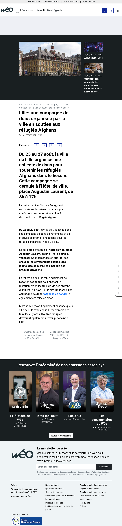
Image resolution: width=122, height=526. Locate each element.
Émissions (28, 10)
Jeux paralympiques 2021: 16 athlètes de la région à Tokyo (59, 335)
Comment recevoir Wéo (21, 496)
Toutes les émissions (61, 435)
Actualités (33, 104)
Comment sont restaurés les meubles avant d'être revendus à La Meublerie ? (93, 85)
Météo (48, 10)
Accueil (22, 104)
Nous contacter (52, 485)
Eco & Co (74, 416)
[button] (17, 11)
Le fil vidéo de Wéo (20, 418)
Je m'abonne (104, 467)
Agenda (58, 10)
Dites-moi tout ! (47, 416)
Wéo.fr (14, 485)
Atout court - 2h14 (93, 58)
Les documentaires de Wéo (102, 420)
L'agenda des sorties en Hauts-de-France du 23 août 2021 (34, 335)
